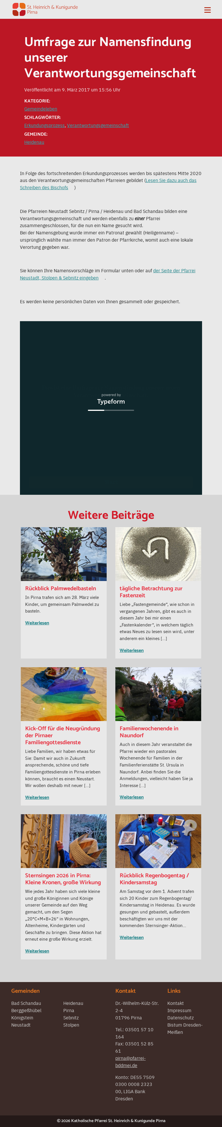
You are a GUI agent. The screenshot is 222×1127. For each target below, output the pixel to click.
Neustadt (21, 1024)
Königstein (22, 1017)
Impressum (179, 1010)
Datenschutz (180, 1017)
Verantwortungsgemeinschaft (98, 125)
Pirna (68, 1010)
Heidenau (34, 142)
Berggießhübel (26, 1010)
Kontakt (175, 1003)
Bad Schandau (26, 1003)
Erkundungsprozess (44, 125)
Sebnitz (71, 1017)
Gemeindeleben (40, 108)
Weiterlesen (37, 623)
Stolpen (71, 1024)
